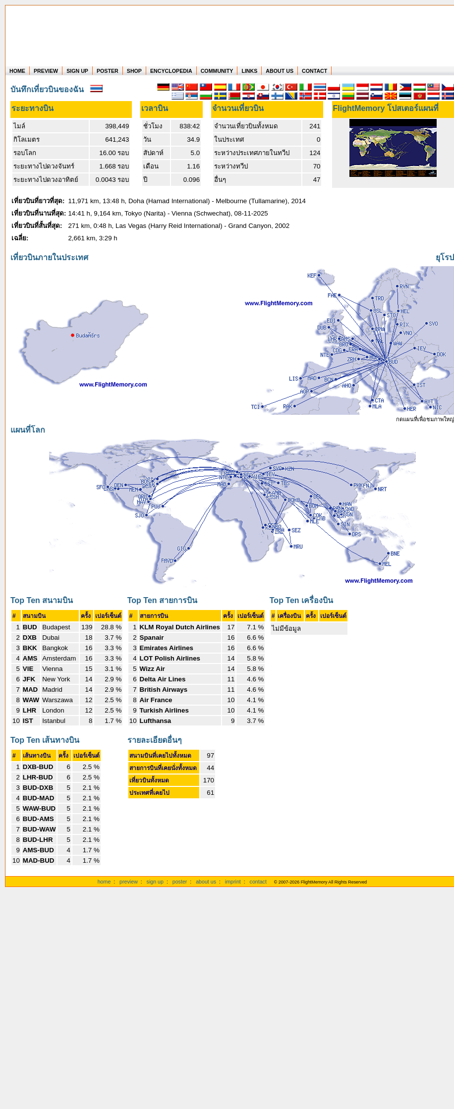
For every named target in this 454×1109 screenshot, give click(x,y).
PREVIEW (46, 71)
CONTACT (314, 71)
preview (128, 882)
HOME (17, 71)
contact (258, 882)
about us (206, 882)
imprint (233, 882)
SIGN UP (77, 71)
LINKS (249, 71)
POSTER (107, 71)
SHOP (134, 71)
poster (179, 882)
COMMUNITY (217, 71)
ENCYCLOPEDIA (171, 71)
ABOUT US (279, 71)
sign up (155, 882)
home (104, 882)
